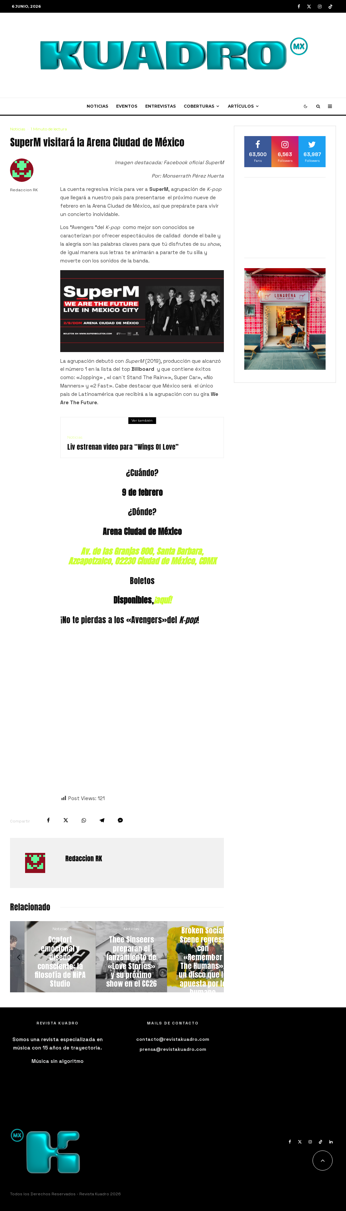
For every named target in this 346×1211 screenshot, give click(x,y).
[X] (309, 6)
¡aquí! (162, 600)
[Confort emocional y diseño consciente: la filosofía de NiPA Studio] (117, 956)
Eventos (126, 106)
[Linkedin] (331, 1142)
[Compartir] (48, 820)
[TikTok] (330, 6)
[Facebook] (299, 6)
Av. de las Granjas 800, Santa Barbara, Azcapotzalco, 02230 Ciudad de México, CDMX (142, 556)
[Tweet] (65, 820)
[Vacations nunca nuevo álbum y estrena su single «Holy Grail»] (45, 956)
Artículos (241, 106)
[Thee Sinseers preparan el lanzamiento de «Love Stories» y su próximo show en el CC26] (188, 956)
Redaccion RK (24, 190)
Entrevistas (160, 106)
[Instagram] (320, 6)
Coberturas (199, 106)
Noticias (97, 106)
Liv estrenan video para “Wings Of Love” (123, 447)
